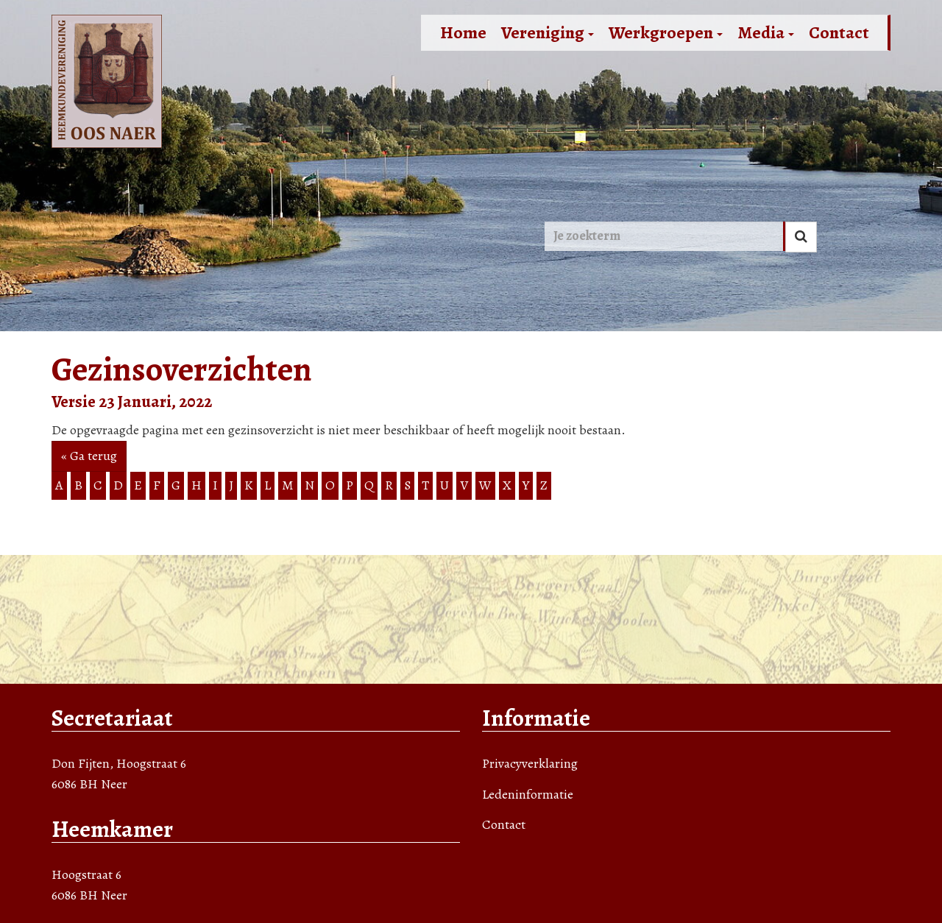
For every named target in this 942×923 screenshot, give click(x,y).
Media (765, 32)
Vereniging (547, 32)
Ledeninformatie (527, 794)
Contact (839, 32)
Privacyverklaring (530, 763)
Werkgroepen (666, 32)
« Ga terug (89, 455)
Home (463, 32)
